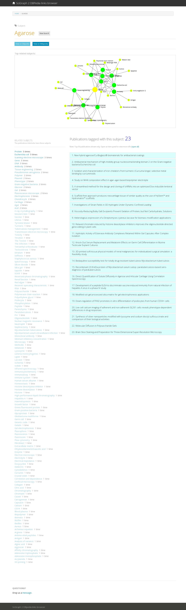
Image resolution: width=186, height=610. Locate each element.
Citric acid (19, 486)
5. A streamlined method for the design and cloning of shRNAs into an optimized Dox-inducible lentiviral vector (122, 187)
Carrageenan (21, 498)
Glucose (18, 186)
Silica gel (19, 266)
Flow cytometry (22, 439)
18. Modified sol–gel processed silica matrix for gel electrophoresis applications (110, 293)
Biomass (19, 516)
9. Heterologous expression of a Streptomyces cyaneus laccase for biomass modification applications (121, 217)
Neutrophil (20, 323)
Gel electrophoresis (24, 427)
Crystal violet (21, 475)
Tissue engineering (24, 168)
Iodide (18, 365)
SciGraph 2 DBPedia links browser (35, 3)
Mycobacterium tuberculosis (28, 329)
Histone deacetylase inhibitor (29, 385)
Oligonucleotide (22, 317)
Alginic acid (20, 543)
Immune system (22, 376)
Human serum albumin (25, 379)
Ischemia (19, 362)
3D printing (20, 561)
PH (16, 314)
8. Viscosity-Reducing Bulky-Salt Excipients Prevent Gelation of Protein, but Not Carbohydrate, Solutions (122, 210)
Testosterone (21, 248)
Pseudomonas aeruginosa (27, 171)
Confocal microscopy (24, 481)
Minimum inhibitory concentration (30, 338)
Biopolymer (20, 513)
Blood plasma (21, 510)
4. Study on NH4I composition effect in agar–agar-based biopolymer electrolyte (110, 179)
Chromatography (23, 489)
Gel (16, 189)
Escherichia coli (22, 153)
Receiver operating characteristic (31, 284)
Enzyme (18, 451)
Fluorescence (21, 433)
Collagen (19, 484)
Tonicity (18, 234)
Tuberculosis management (27, 228)
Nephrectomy (21, 326)
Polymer (19, 174)
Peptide (18, 305)
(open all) (135, 146)
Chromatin (19, 492)
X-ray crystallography (25, 210)
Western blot (21, 213)
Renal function (21, 278)
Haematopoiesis (23, 400)
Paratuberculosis (23, 311)
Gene (17, 159)
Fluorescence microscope (27, 192)
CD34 (17, 507)
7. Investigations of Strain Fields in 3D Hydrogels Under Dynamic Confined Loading (111, 204)
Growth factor (21, 403)
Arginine (18, 531)
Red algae (19, 281)
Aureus (18, 525)
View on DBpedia (22, 44)
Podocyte (19, 299)
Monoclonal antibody (24, 335)
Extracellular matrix (24, 445)
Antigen (18, 537)
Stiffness (19, 254)
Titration (19, 237)
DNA (17, 162)
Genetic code (21, 421)
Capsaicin (19, 501)
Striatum (19, 251)
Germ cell (19, 418)
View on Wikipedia (40, 44)
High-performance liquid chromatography (35, 394)
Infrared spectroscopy (25, 367)
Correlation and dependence (28, 478)
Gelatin (18, 424)
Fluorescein (20, 436)
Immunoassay (21, 373)
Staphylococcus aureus (26, 257)
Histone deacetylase (25, 388)
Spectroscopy (21, 260)
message (27, 592)
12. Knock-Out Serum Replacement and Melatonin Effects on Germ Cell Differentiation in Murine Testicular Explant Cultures (118, 243)
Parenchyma (21, 308)
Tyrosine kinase (22, 222)
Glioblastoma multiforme (26, 415)
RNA (17, 287)
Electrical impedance (24, 460)
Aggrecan (19, 546)
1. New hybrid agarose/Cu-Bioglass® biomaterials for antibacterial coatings (108, 154)
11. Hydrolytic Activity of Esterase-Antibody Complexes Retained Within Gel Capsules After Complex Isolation (120, 234)
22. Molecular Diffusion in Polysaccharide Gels (94, 325)
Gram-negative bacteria (26, 183)
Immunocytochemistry (25, 370)
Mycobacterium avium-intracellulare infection (36, 332)
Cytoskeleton (21, 469)
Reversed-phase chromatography (31, 275)
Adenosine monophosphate (28, 555)
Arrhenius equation (24, 528)
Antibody (19, 165)
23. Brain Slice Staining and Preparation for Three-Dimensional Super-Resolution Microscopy (117, 331)
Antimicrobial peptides (25, 534)
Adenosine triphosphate (26, 552)
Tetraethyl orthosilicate (26, 246)
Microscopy (20, 341)
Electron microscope (24, 454)
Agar (17, 204)
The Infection (21, 243)
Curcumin (19, 472)
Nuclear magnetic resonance (28, 320)
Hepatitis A (20, 397)
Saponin (18, 269)
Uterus (18, 219)
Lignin (17, 356)
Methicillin (19, 344)
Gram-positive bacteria (26, 409)
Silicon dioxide (21, 263)
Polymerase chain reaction (27, 293)
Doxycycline (20, 463)
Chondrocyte (21, 198)
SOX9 (17, 272)
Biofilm (18, 519)
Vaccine (18, 216)
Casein (18, 495)
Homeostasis (21, 382)
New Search (44, 33)
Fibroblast (19, 442)
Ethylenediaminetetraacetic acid (30, 448)
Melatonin (19, 347)
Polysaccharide (22, 290)
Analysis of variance (24, 540)
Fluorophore (20, 430)
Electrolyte (20, 457)
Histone (18, 391)
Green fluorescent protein (27, 406)
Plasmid (18, 177)
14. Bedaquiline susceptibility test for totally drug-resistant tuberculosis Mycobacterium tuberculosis (120, 260)
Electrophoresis (22, 195)
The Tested (20, 240)
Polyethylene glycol (24, 296)
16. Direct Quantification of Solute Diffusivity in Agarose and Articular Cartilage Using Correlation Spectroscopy (118, 277)
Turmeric (19, 225)
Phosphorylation (22, 302)
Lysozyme (20, 350)
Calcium (18, 504)
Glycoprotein (21, 412)
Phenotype (20, 180)
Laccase (18, 359)
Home (17, 14)
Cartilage (19, 201)
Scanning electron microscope (29, 156)
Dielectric (19, 466)
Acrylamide (20, 558)
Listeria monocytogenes (26, 353)
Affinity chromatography (26, 549)
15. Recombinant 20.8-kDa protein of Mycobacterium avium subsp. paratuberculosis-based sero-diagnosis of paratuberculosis (119, 267)
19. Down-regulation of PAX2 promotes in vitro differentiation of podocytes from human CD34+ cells (120, 300)
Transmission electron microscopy (31, 231)
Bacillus (18, 522)
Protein (18, 150)
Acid (17, 207)
